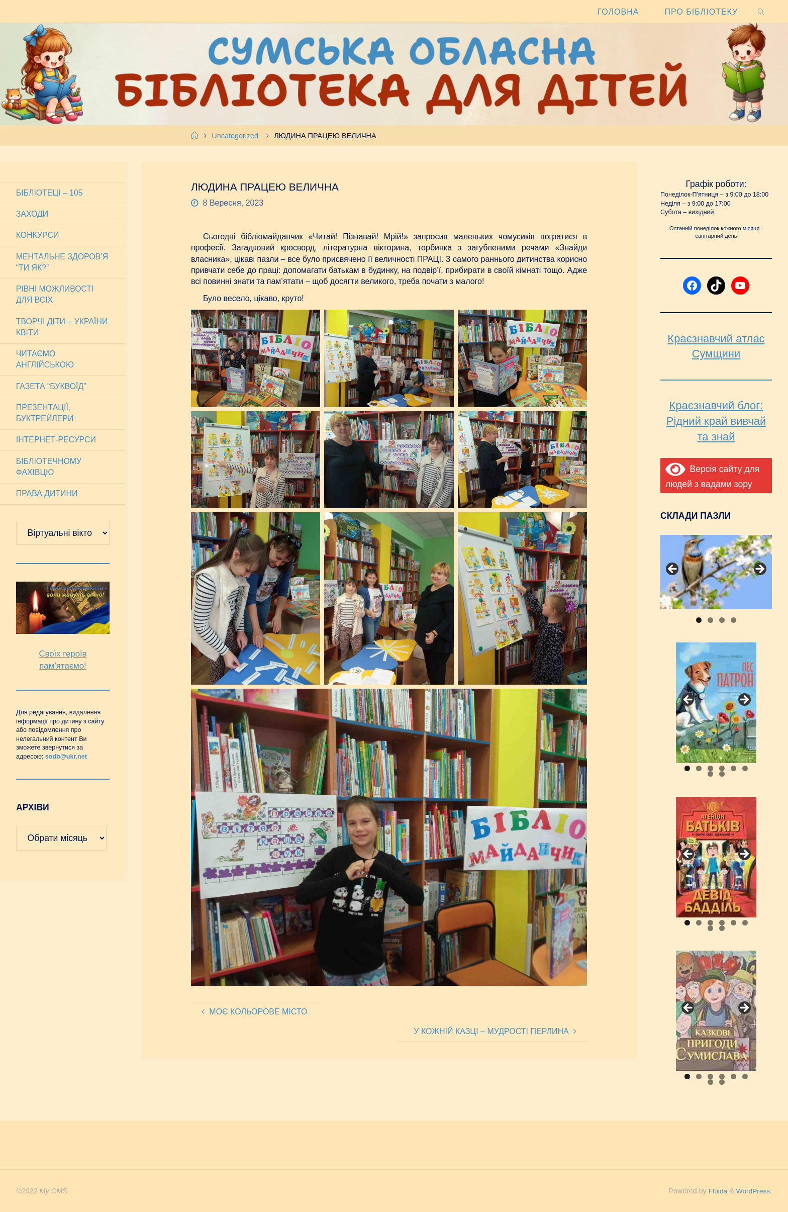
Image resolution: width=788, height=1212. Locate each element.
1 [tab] (699, 620)
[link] (761, 11)
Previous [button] (672, 569)
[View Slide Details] (716, 572)
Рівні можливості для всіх (55, 295)
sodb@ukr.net (66, 759)
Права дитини (47, 496)
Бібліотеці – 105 (49, 193)
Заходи (32, 214)
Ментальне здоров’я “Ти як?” (62, 262)
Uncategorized (235, 136)
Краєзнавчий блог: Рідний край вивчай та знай (716, 421)
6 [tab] (745, 768)
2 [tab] (710, 620)
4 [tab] (733, 620)
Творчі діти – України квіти (62, 328)
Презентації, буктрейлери (45, 414)
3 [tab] (722, 620)
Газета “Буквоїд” (51, 388)
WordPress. (753, 1191)
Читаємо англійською (45, 360)
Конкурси (37, 235)
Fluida (714, 1191)
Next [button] (759, 569)
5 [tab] (733, 768)
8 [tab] (722, 774)
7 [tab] (710, 774)
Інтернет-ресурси (56, 441)
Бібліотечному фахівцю (49, 469)
